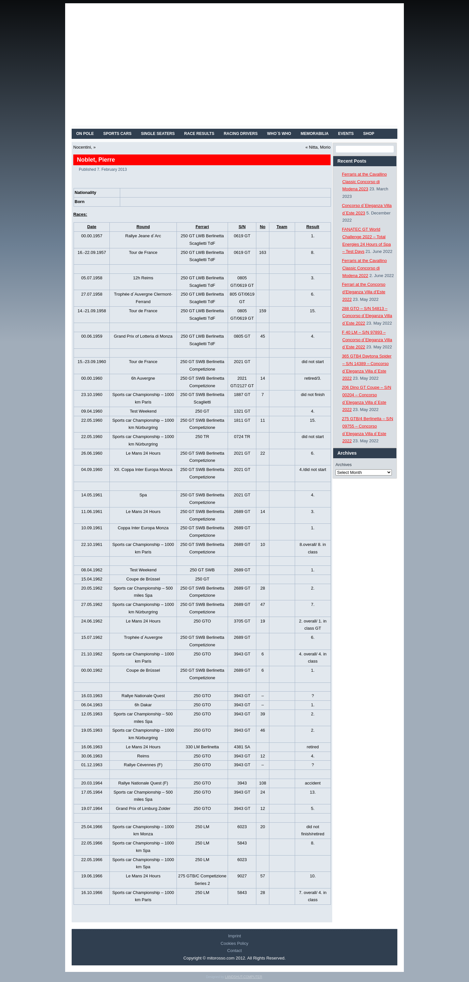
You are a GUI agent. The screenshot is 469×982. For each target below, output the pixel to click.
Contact (234, 950)
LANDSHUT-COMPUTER (243, 977)
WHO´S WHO (279, 133)
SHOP (368, 133)
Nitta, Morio (320, 147)
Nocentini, (82, 147)
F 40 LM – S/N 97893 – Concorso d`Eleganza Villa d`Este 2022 (367, 340)
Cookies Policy (234, 943)
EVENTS (346, 133)
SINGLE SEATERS (158, 133)
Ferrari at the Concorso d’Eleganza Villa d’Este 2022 (364, 292)
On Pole (85, 133)
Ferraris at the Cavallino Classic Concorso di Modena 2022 (364, 268)
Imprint (234, 935)
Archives (343, 464)
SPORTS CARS (117, 133)
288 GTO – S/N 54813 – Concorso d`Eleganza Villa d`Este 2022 (367, 316)
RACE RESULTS (199, 133)
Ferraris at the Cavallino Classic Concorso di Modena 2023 (364, 182)
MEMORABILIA (315, 133)
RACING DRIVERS (241, 133)
